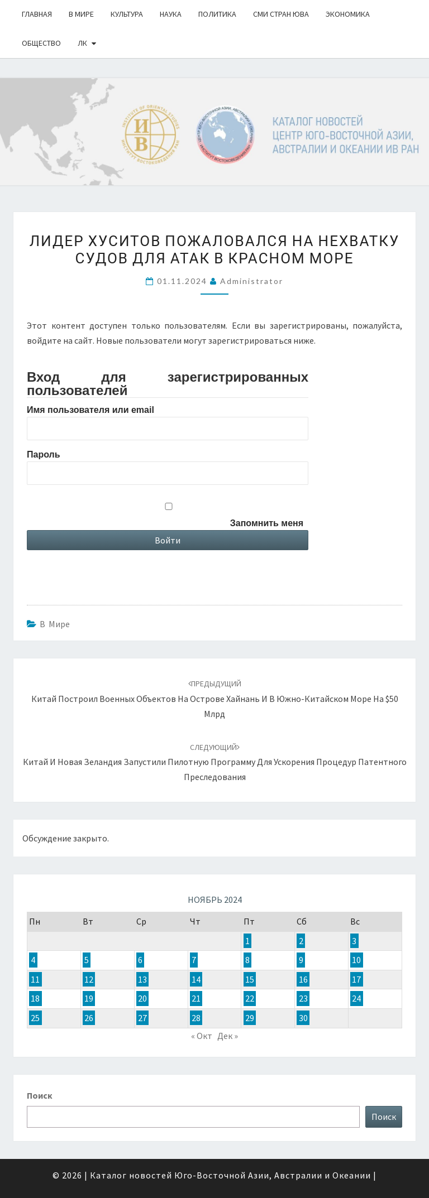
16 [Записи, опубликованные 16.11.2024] (303, 979)
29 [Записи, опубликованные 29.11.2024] (249, 1017)
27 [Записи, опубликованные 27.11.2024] (142, 1017)
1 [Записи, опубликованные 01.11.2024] (247, 940)
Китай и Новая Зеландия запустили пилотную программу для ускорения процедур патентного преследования (215, 762)
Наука (171, 14)
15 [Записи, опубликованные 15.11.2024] (249, 979)
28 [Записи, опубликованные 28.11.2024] (196, 1017)
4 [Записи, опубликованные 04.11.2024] (33, 960)
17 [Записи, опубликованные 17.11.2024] (356, 979)
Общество (41, 43)
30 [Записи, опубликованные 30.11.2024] (303, 1017)
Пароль (43, 454)
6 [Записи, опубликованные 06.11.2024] (140, 960)
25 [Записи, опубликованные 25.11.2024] (35, 1017)
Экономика (348, 14)
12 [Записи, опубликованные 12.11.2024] (88, 979)
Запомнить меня (266, 523)
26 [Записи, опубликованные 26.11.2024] (88, 1017)
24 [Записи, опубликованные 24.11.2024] (356, 998)
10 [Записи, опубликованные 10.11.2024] (356, 960)
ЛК (82, 43)
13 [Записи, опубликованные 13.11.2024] (142, 979)
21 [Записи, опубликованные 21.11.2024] (196, 998)
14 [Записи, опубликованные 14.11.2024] (196, 979)
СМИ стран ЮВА (281, 14)
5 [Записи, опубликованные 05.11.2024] (86, 960)
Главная (37, 14)
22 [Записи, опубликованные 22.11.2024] (249, 998)
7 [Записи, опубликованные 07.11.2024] (194, 960)
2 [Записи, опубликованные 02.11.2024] (301, 940)
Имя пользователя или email (90, 410)
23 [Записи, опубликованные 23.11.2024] (303, 998)
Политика (217, 14)
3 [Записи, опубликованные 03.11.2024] (354, 940)
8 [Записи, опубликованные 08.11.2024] (247, 960)
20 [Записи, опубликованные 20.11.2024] (142, 998)
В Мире (81, 14)
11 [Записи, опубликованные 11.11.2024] (35, 979)
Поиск (40, 1095)
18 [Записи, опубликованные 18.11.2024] (35, 998)
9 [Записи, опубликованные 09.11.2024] (301, 960)
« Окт (201, 1035)
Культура (127, 14)
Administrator (251, 281)
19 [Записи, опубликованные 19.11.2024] (88, 998)
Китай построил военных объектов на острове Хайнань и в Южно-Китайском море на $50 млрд (214, 699)
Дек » (227, 1035)
